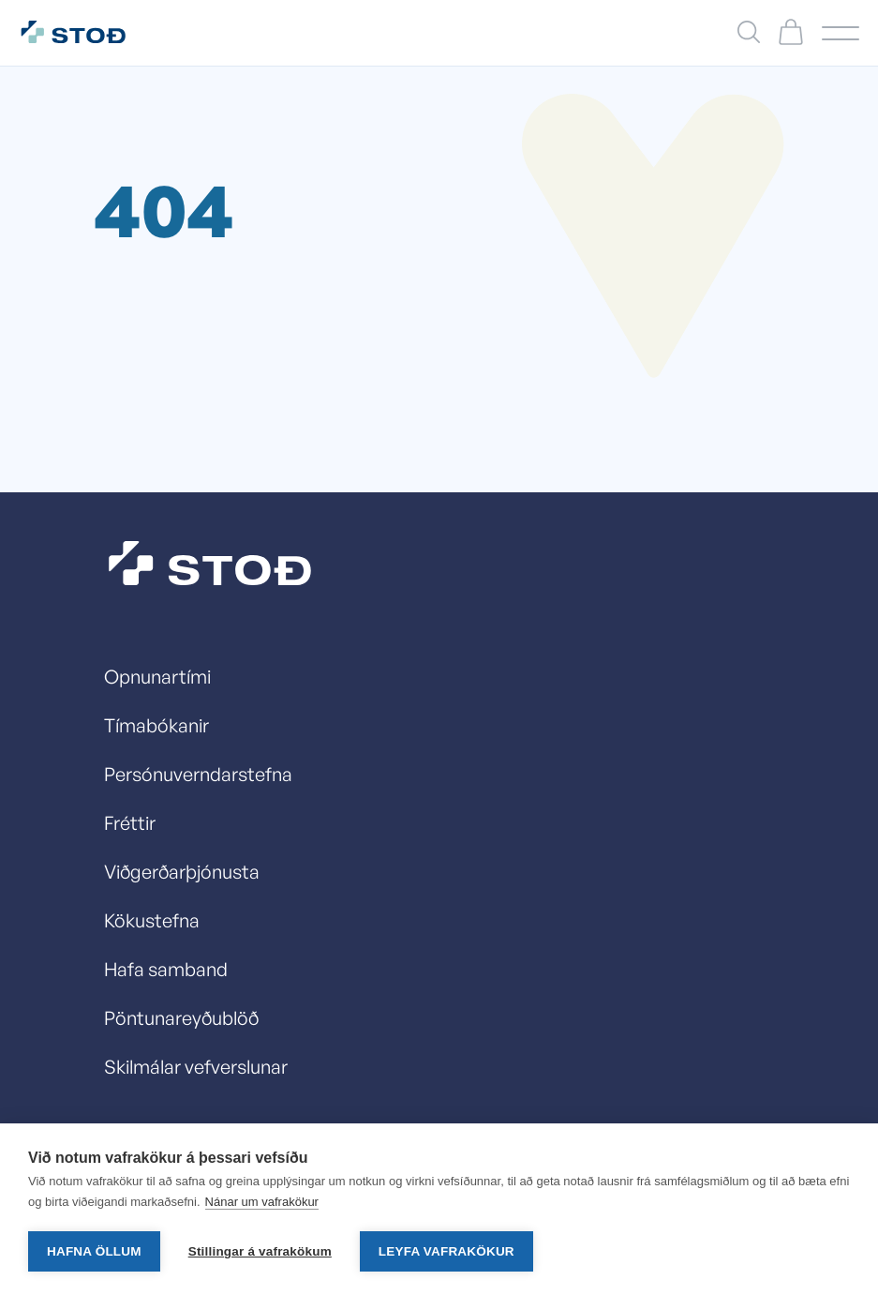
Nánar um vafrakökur (262, 1202)
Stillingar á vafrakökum (260, 1251)
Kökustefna (152, 920)
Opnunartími (157, 676)
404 (164, 208)
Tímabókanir (156, 725)
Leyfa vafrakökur (446, 1251)
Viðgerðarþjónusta (182, 871)
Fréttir (130, 823)
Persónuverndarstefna (198, 774)
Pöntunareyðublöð (181, 1018)
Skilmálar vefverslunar (196, 1066)
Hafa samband (166, 969)
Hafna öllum (94, 1251)
